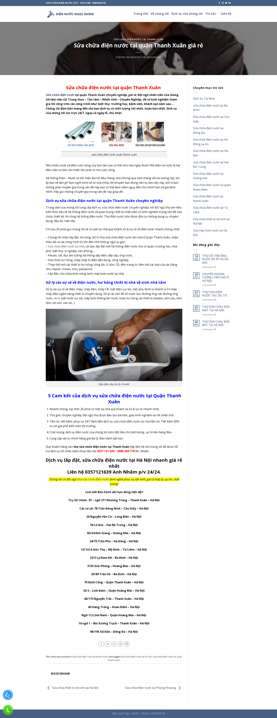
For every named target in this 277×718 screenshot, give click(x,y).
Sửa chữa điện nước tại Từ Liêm (210, 210)
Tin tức (211, 14)
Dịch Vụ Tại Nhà (203, 99)
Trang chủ (140, 14)
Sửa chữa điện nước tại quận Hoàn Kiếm (212, 187)
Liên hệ (226, 14)
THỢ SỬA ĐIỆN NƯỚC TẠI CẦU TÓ (214, 293)
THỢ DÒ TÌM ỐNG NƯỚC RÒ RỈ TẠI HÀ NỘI (215, 259)
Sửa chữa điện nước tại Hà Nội (210, 153)
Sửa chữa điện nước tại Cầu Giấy (211, 119)
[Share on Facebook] (101, 644)
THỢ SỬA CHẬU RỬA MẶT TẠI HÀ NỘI (215, 308)
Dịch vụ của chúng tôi (187, 14)
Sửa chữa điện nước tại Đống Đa (208, 130)
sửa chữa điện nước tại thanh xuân (138, 39)
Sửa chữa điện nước (60, 95)
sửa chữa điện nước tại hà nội (136, 656)
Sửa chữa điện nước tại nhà (65, 246)
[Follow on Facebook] (219, 3)
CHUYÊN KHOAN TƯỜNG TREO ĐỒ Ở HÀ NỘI (215, 277)
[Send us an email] (229, 3)
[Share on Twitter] (108, 644)
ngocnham (154, 57)
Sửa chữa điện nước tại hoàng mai (208, 176)
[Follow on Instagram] (223, 3)
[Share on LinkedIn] (127, 644)
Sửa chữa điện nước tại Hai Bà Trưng (211, 164)
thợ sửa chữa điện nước (93, 479)
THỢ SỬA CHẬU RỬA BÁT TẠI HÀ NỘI (215, 323)
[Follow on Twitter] (226, 3)
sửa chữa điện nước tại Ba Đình (210, 108)
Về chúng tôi (160, 14)
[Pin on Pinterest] (120, 644)
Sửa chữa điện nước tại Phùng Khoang (153, 688)
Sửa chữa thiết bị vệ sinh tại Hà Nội (72, 688)
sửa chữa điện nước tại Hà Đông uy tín (210, 142)
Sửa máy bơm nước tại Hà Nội (210, 232)
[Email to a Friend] (114, 644)
